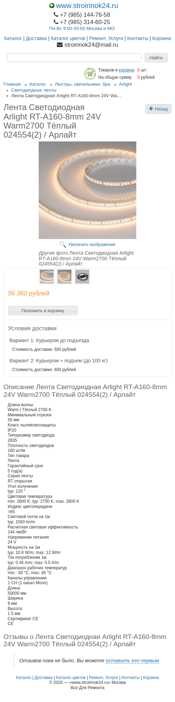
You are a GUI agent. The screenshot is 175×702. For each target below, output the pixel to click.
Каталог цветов (68, 38)
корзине (126, 70)
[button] (156, 58)
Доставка (36, 38)
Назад (158, 109)
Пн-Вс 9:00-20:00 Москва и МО (82, 28)
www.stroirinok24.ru (83, 5)
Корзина (161, 38)
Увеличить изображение (91, 244)
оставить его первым (132, 660)
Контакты (137, 38)
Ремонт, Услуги (106, 38)
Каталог (13, 38)
